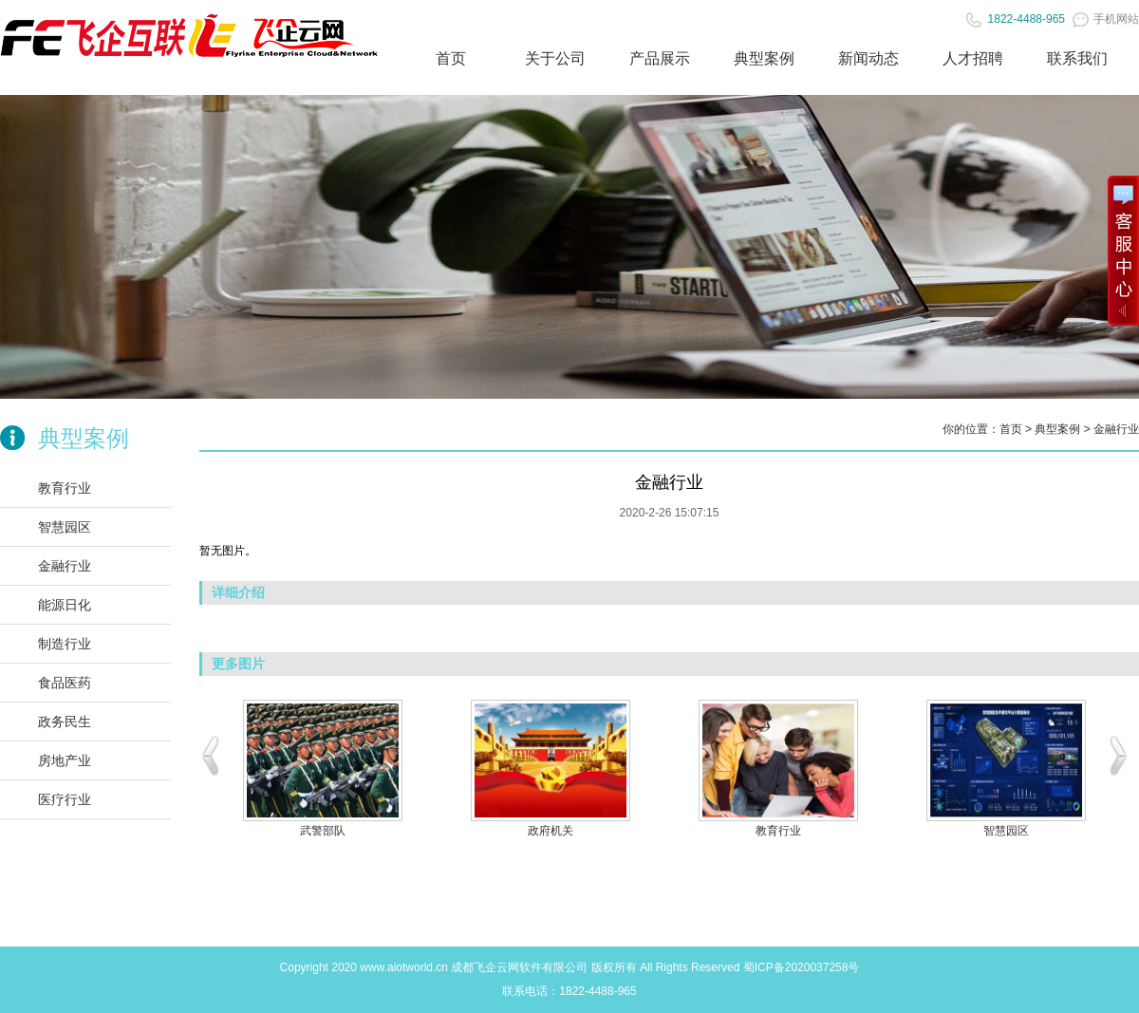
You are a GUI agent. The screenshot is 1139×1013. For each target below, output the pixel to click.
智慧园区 (64, 527)
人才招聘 (973, 58)
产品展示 (659, 58)
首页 (451, 58)
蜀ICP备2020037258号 (801, 967)
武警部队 (322, 830)
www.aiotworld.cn (404, 967)
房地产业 (64, 760)
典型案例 (764, 58)
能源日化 (64, 604)
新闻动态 (868, 58)
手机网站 (1106, 19)
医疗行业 (64, 799)
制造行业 (64, 643)
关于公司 (555, 58)
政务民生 (64, 721)
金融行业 (64, 565)
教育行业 (64, 488)
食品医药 (64, 682)
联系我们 (1077, 58)
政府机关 (550, 830)
